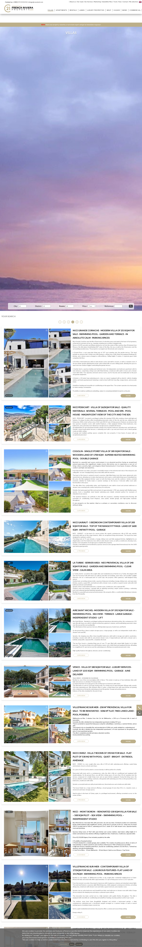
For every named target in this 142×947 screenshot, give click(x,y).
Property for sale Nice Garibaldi (91, 439)
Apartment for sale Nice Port (60, 437)
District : (38, 306)
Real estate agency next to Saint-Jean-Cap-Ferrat (67, 453)
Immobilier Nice (107, 2)
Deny (72, 944)
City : (16, 306)
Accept (79, 944)
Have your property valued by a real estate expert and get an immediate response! (71, 25)
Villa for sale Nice (115, 437)
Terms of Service (93, 406)
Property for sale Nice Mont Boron (92, 432)
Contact (125, 2)
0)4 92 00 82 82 (21, 2)
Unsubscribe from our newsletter (94, 469)
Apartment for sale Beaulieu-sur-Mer (63, 428)
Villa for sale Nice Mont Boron (119, 435)
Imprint (72, 469)
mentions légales (79, 469)
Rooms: (62, 306)
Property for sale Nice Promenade (92, 441)
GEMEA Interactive (63, 469)
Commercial (135, 10)
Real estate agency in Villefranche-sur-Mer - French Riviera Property (73, 451)
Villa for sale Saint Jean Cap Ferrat (120, 430)
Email (76, 367)
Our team (80, 2)
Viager (117, 10)
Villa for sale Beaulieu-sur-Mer (119, 432)
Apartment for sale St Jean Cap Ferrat (63, 430)
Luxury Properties (95, 10)
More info (63, 944)
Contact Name (80, 358)
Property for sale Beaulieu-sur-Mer (92, 428)
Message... (78, 376)
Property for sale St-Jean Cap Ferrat (93, 430)
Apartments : (60, 424)
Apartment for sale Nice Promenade (63, 441)
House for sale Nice (116, 439)
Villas (50, 10)
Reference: (109, 306)
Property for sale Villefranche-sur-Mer (93, 435)
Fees (120, 2)
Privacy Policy (80, 406)
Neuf (109, 10)
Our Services (88, 2)
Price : (84, 306)
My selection (133, 2)
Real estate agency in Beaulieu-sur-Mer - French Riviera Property (72, 449)
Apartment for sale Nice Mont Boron (63, 432)
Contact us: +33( (10, 2)
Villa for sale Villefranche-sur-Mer (120, 428)
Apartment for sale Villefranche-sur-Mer (64, 435)
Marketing (97, 2)
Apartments (61, 10)
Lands (82, 10)
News (124, 10)
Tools (115, 2)
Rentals (73, 10)
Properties (90, 424)
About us (73, 2)
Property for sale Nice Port (90, 437)
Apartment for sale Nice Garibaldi (62, 439)
